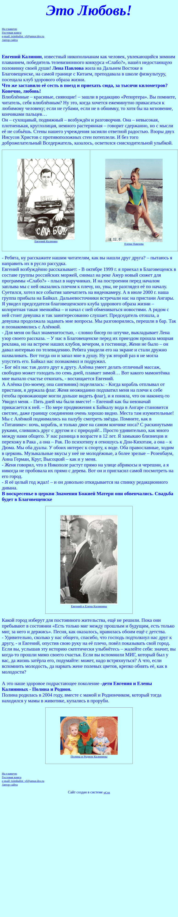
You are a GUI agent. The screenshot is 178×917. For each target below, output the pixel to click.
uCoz (107, 792)
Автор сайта (10, 40)
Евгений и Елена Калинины (89, 606)
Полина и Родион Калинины (89, 756)
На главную (9, 29)
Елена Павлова (134, 244)
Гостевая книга (11, 32)
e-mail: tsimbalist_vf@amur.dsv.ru (23, 36)
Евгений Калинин (45, 241)
